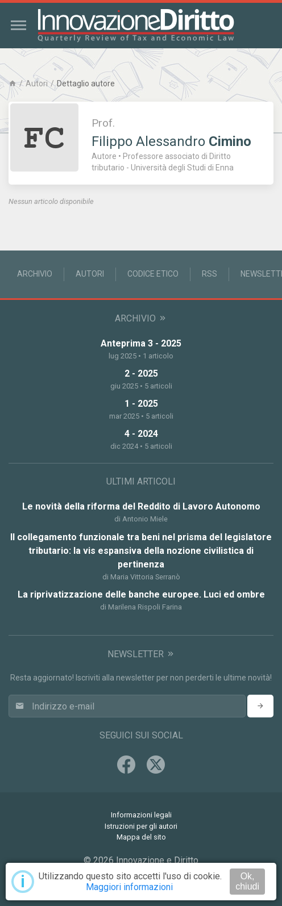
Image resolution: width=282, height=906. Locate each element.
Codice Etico (153, 273)
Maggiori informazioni (129, 887)
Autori (37, 83)
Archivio (34, 273)
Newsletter (141, 654)
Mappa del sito (141, 837)
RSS (209, 273)
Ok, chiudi (247, 881)
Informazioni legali (141, 815)
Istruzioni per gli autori (141, 826)
